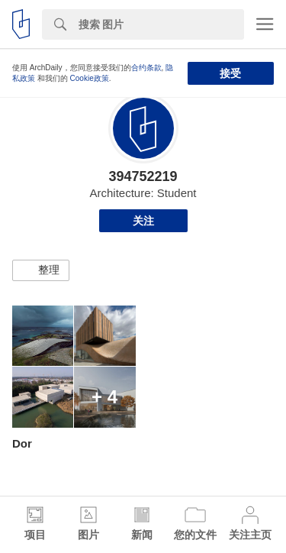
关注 (143, 221)
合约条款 (146, 67)
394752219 (142, 176)
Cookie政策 (89, 78)
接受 (230, 73)
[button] (40, 270)
